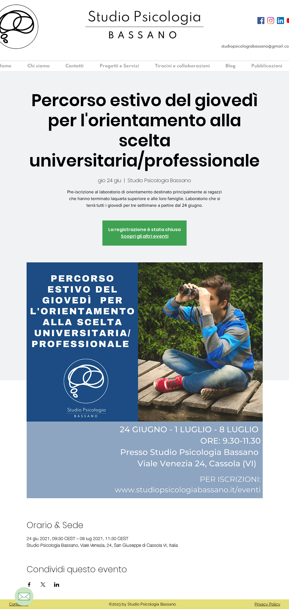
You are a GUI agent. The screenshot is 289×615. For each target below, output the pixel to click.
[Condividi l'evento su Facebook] (29, 584)
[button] (123, 66)
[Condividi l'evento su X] (43, 584)
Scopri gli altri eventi (144, 236)
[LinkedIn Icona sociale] (280, 20)
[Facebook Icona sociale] (260, 20)
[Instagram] (270, 20)
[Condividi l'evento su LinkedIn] (56, 584)
